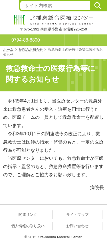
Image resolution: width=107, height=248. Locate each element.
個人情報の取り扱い (28, 226)
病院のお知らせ (31, 50)
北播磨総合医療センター (54, 20)
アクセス (85, 40)
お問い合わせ (77, 226)
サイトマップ (77, 214)
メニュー (100, 40)
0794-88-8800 (25, 40)
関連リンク (28, 214)
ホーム (8, 50)
